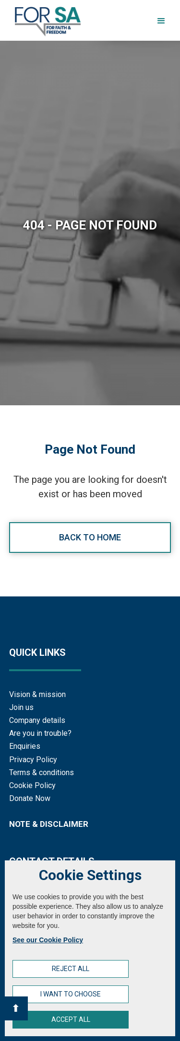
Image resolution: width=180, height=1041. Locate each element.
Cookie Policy (32, 785)
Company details (37, 720)
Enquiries (24, 746)
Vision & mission (37, 694)
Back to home (90, 537)
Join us (21, 707)
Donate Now (29, 798)
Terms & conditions (41, 772)
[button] (161, 21)
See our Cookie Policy (47, 940)
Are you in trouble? (40, 733)
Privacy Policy (33, 759)
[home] (45, 21)
